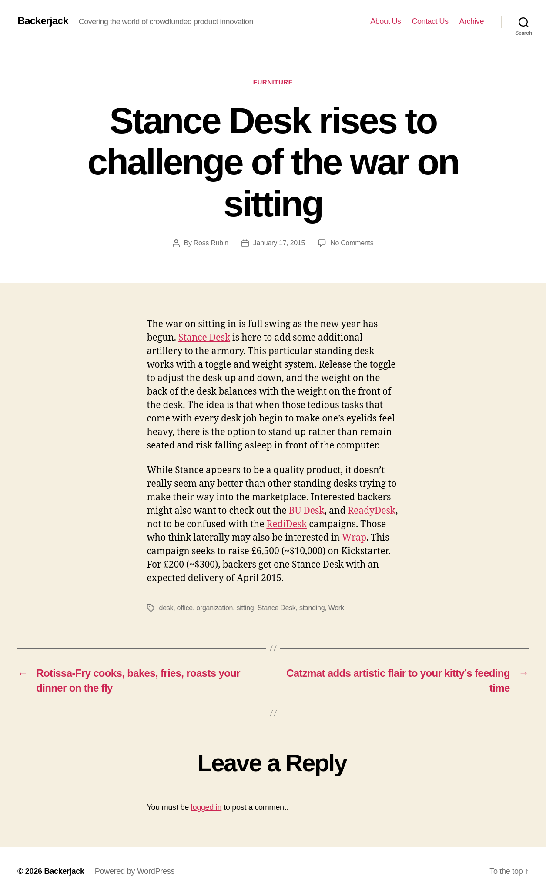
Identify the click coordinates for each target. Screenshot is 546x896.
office (185, 608)
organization (214, 608)
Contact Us (430, 21)
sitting (245, 608)
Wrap (354, 538)
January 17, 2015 (279, 243)
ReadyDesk (371, 511)
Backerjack (42, 21)
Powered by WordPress (134, 871)
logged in (206, 807)
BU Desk (307, 511)
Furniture (273, 82)
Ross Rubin (211, 243)
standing (312, 608)
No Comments (351, 243)
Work (336, 608)
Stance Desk (204, 338)
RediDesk (286, 524)
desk (166, 608)
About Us (385, 21)
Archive (471, 21)
